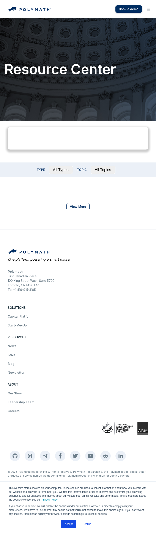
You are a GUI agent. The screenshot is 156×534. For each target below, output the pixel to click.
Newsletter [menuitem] (16, 372)
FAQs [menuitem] (11, 355)
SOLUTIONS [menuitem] (17, 307)
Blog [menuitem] (11, 363)
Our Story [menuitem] (15, 393)
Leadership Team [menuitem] (21, 402)
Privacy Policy (49, 499)
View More (78, 206)
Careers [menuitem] (14, 411)
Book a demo (129, 9)
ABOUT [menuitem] (13, 384)
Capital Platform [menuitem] (20, 316)
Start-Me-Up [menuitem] (17, 325)
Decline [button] (87, 524)
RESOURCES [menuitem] (17, 337)
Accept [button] (69, 524)
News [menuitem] (12, 346)
